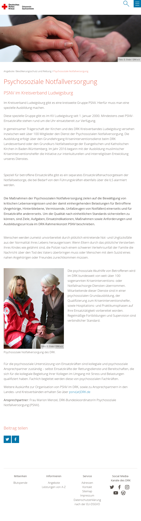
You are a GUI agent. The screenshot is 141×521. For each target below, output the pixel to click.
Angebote (54, 482)
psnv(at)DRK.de (79, 392)
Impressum (87, 495)
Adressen (87, 482)
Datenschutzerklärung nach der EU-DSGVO (87, 502)
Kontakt (87, 487)
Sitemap (87, 491)
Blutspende (20, 482)
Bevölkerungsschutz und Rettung (33, 71)
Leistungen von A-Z (54, 487)
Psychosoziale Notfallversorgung (70, 71)
